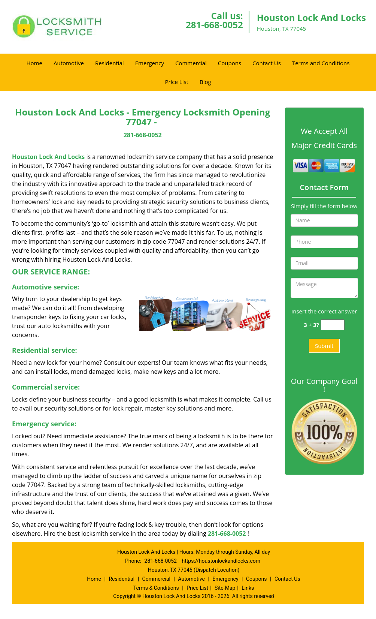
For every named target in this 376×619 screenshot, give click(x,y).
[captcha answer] (333, 324)
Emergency (149, 63)
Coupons (229, 63)
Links (248, 588)
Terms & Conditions (156, 588)
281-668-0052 (214, 24)
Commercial (191, 63)
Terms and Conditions (321, 63)
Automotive (69, 63)
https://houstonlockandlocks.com (221, 561)
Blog (205, 81)
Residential (109, 63)
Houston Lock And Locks (48, 157)
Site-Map (225, 588)
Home (34, 63)
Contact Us (266, 63)
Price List (176, 81)
